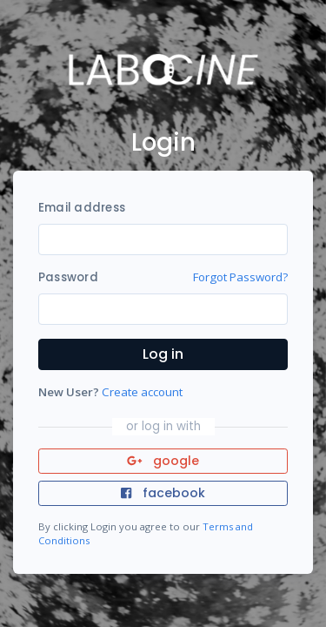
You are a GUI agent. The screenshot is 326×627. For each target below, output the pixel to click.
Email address (81, 207)
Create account (142, 392)
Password (68, 277)
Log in (163, 354)
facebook (162, 493)
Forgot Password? (240, 277)
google (163, 460)
